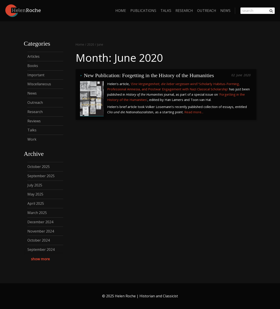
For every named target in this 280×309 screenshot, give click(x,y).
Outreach (206, 10)
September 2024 (41, 249)
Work (31, 139)
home (120, 10)
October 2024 (38, 240)
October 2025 (38, 166)
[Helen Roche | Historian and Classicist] (23, 10)
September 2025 (41, 175)
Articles (33, 56)
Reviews (34, 121)
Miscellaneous (39, 84)
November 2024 (40, 231)
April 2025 (35, 203)
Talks (165, 10)
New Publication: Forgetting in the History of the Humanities (149, 75)
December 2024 (40, 222)
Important (35, 75)
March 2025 (37, 212)
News (225, 10)
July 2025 (34, 185)
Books (32, 65)
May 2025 (35, 194)
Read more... (193, 112)
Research (184, 10)
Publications (143, 10)
